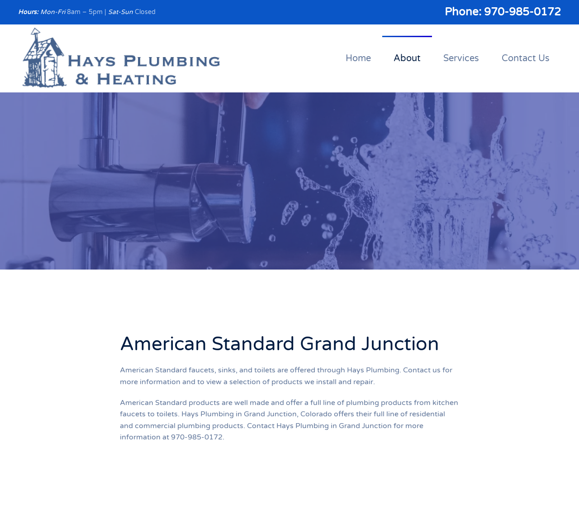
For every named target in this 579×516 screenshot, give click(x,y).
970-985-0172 (522, 12)
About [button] (407, 58)
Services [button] (461, 58)
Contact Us (526, 58)
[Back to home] (121, 58)
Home (358, 58)
